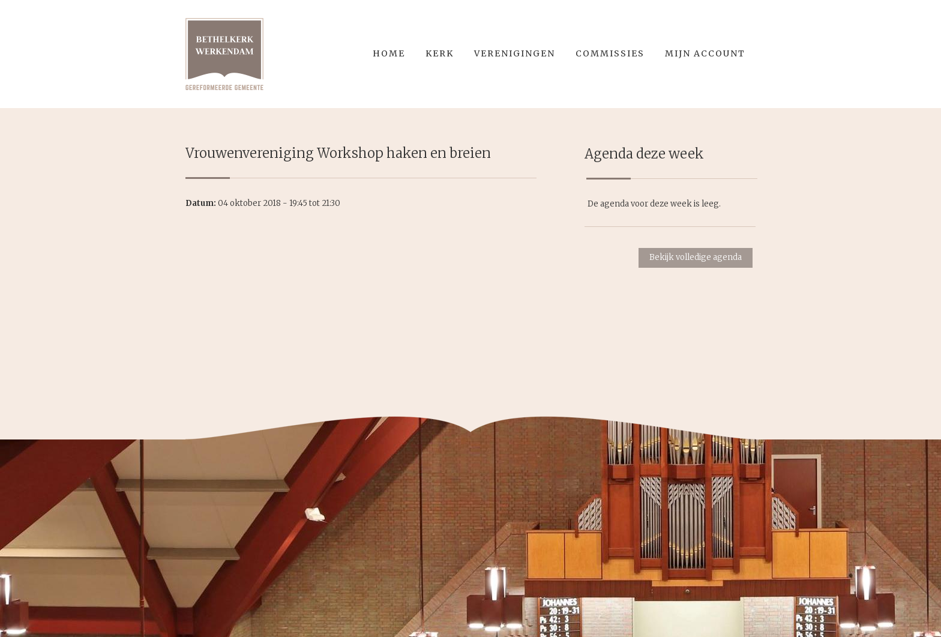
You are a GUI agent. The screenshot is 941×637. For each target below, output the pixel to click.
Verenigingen (514, 53)
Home (389, 53)
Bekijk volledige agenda (695, 257)
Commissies (610, 53)
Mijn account (705, 53)
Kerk (439, 53)
